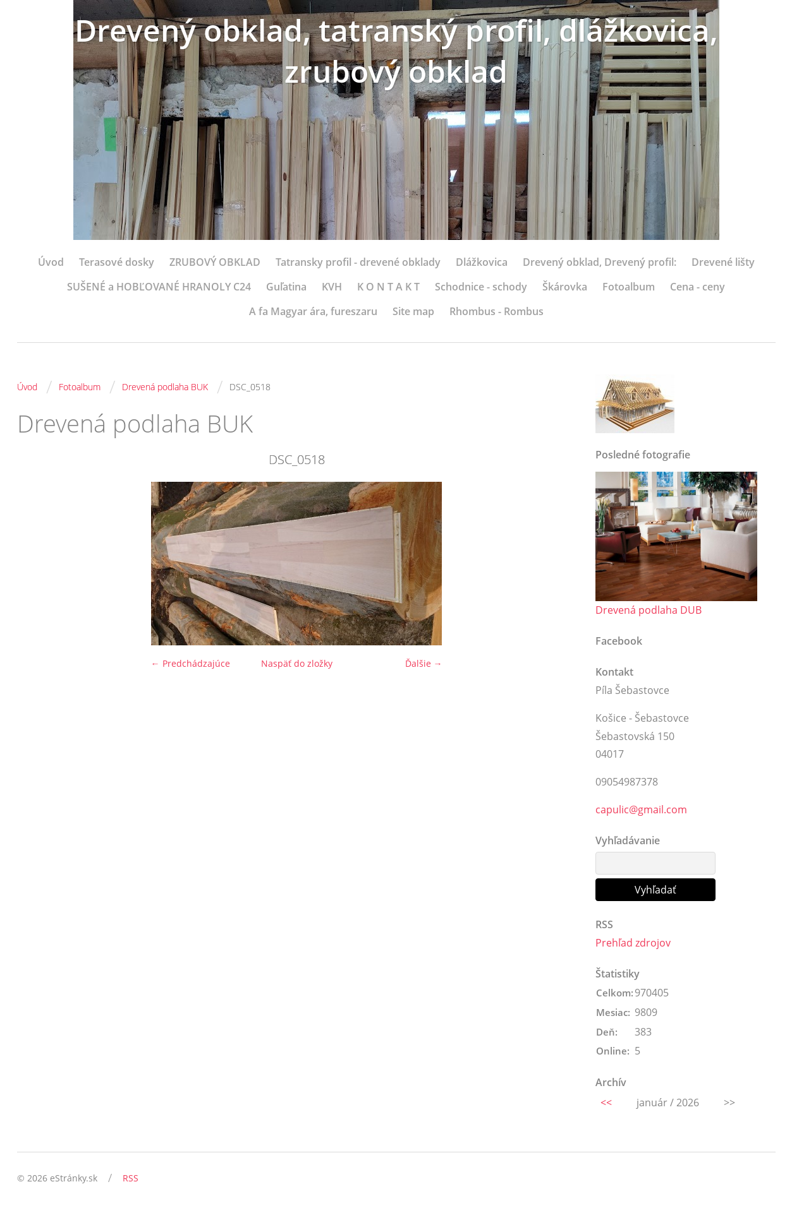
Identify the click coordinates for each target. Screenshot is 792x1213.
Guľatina (286, 287)
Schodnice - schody (481, 287)
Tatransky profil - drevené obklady (358, 262)
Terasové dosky (116, 262)
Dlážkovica (482, 262)
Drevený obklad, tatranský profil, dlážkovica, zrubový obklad (396, 50)
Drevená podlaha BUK (165, 387)
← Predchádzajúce (190, 663)
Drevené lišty (723, 262)
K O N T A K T (388, 287)
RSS (130, 1178)
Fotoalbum (628, 287)
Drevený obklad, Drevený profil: (599, 262)
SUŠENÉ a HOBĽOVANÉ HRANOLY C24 (159, 287)
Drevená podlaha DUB (648, 610)
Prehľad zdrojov (633, 943)
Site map (413, 311)
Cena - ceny (697, 287)
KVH (332, 287)
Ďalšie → (423, 663)
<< (606, 1102)
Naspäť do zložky (296, 663)
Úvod (51, 262)
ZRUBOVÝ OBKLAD (214, 262)
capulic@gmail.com (641, 809)
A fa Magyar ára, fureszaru (313, 311)
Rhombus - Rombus (496, 311)
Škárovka (564, 287)
